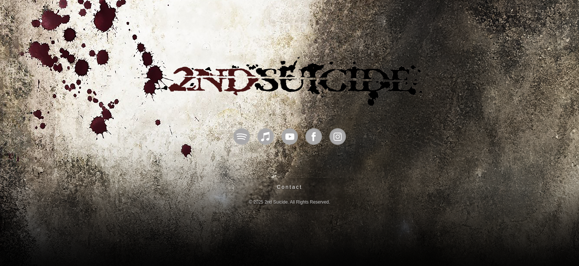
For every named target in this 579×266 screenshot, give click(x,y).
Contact (289, 187)
